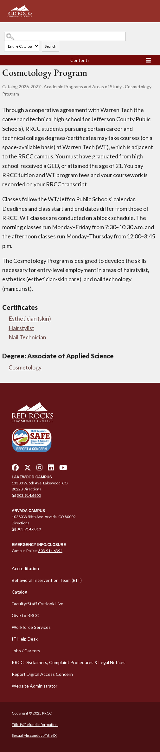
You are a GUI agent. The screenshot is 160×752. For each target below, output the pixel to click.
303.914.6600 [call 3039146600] (29, 495)
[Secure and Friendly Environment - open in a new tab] (32, 440)
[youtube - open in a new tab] (63, 469)
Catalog (19, 592)
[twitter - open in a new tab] (27, 469)
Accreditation (25, 568)
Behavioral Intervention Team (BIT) (47, 580)
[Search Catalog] (65, 36)
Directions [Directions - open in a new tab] (32, 489)
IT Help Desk (25, 639)
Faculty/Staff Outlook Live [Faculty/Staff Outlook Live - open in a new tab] (37, 603)
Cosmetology (25, 367)
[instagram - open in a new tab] (39, 469)
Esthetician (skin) (30, 318)
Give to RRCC (25, 615)
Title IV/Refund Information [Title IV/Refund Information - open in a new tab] (35, 724)
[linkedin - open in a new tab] (51, 469)
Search (50, 46)
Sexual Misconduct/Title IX (34, 735)
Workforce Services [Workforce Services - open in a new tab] (31, 627)
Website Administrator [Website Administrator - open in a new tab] (34, 686)
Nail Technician (27, 337)
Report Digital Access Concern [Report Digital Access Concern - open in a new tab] (42, 674)
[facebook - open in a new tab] (15, 469)
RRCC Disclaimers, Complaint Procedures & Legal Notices (68, 662)
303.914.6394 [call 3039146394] (50, 550)
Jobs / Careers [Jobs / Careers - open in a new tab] (26, 650)
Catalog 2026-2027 (21, 86)
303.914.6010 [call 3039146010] (29, 529)
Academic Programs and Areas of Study (83, 86)
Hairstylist (21, 327)
